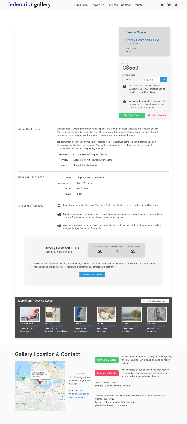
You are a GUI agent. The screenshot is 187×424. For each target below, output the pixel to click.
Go (163, 79)
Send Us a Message (106, 360)
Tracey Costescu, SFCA (142, 40)
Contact (126, 5)
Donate (138, 5)
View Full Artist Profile (92, 274)
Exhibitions (81, 5)
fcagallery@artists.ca (78, 393)
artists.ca (114, 405)
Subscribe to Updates (106, 373)
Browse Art (97, 5)
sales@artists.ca (76, 397)
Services (113, 5)
